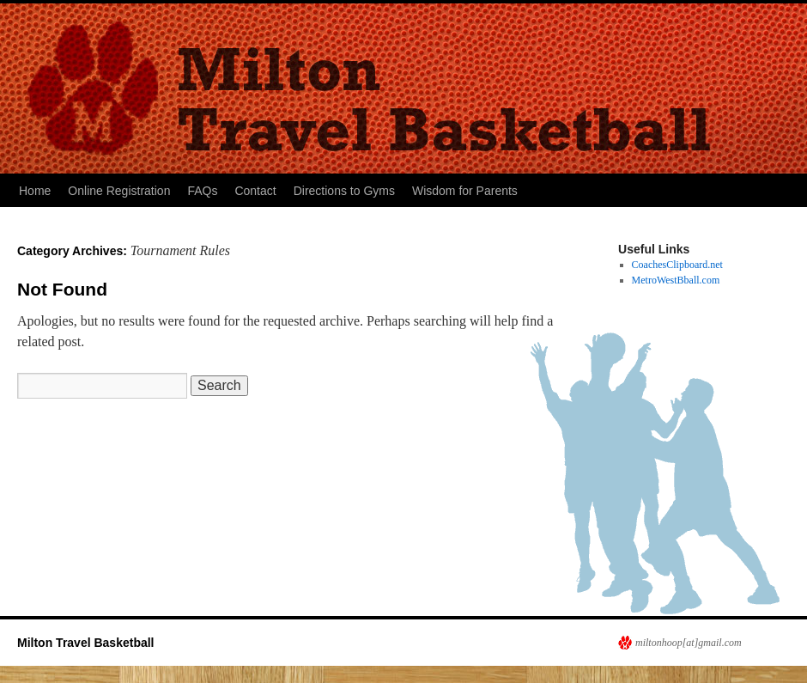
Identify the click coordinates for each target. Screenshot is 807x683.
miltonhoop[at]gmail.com (688, 643)
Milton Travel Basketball (86, 642)
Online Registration (119, 191)
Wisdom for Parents (465, 191)
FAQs (202, 191)
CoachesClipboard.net (677, 265)
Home (35, 191)
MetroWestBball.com (676, 280)
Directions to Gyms (344, 191)
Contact (255, 191)
